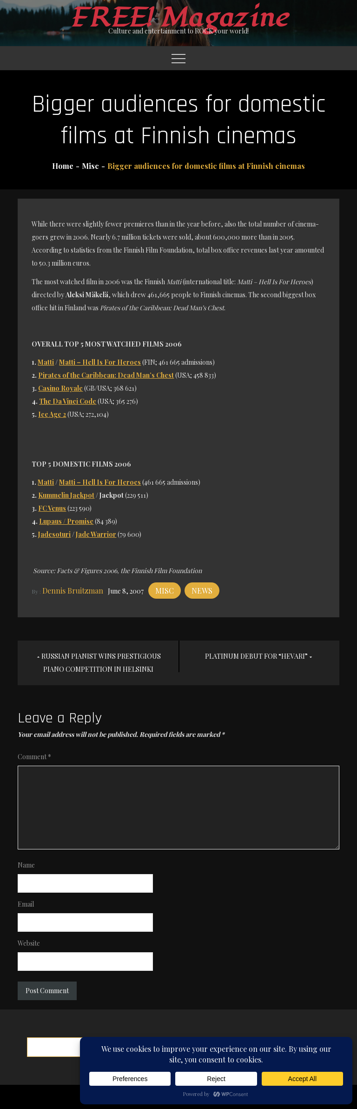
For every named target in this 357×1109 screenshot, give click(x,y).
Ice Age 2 (52, 414)
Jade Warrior (96, 534)
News (202, 590)
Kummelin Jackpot (66, 495)
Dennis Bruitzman (72, 590)
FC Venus (52, 508)
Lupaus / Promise (66, 521)
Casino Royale (60, 388)
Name (26, 865)
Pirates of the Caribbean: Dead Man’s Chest (106, 375)
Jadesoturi (54, 534)
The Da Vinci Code (67, 401)
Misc (164, 590)
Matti (46, 362)
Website (29, 943)
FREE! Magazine (178, 17)
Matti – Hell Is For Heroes (100, 362)
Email (26, 904)
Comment (34, 756)
